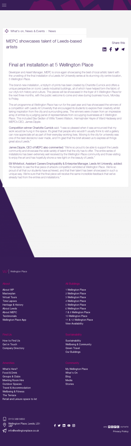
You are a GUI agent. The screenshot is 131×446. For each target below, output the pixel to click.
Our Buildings (73, 352)
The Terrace (9, 395)
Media (69, 380)
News (52, 31)
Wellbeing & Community (78, 344)
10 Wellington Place (76, 316)
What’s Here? (10, 369)
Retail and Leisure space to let (20, 399)
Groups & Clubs (11, 376)
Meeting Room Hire (13, 380)
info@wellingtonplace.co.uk (21, 431)
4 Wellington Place (76, 301)
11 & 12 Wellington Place (79, 320)
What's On (72, 373)
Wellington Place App (14, 320)
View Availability (74, 323)
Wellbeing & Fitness (13, 391)
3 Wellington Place (76, 297)
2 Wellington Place (76, 293)
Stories (70, 384)
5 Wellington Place (76, 305)
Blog (68, 376)
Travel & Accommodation (17, 388)
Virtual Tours (10, 297)
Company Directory (13, 348)
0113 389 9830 (14, 419)
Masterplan (9, 293)
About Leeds (10, 308)
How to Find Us (11, 340)
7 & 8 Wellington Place (78, 312)
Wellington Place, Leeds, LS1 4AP (21, 424)
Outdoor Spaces (12, 384)
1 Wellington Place (76, 290)
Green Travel (73, 348)
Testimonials (10, 316)
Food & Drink (10, 373)
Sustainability (73, 340)
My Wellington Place (77, 369)
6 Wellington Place (76, 308)
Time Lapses (10, 301)
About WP (8, 290)
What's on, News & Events (25, 31)
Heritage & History (13, 305)
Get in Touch (10, 344)
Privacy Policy (120, 431)
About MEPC (10, 312)
